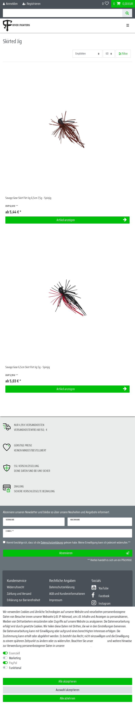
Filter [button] (123, 53)
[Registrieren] (31, 4)
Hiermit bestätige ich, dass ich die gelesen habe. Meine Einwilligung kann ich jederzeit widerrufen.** (68, 542)
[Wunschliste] (105, 4)
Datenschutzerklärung (62, 587)
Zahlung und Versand (19, 593)
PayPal (13, 663)
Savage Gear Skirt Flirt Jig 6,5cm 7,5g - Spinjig (28, 198)
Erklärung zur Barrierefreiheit (23, 599)
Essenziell (14, 653)
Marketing (15, 658)
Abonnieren (94, 552)
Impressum (55, 599)
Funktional (15, 668)
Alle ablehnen (67, 698)
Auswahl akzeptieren (67, 689)
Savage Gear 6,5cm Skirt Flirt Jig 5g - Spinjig (27, 367)
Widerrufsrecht (15, 587)
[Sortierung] (87, 53)
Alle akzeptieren (67, 681)
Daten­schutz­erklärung (78, 645)
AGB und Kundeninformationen (67, 593)
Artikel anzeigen (92, 219)
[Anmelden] (10, 4)
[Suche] (127, 13)
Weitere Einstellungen (15, 672)
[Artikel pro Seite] (109, 53)
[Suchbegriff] (62, 13)
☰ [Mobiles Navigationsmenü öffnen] (127, 25)
